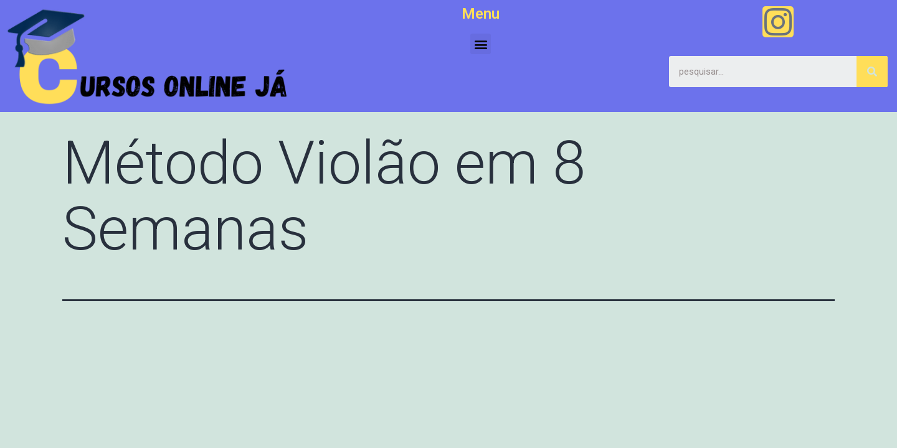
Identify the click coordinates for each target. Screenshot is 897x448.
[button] (480, 44)
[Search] (872, 71)
